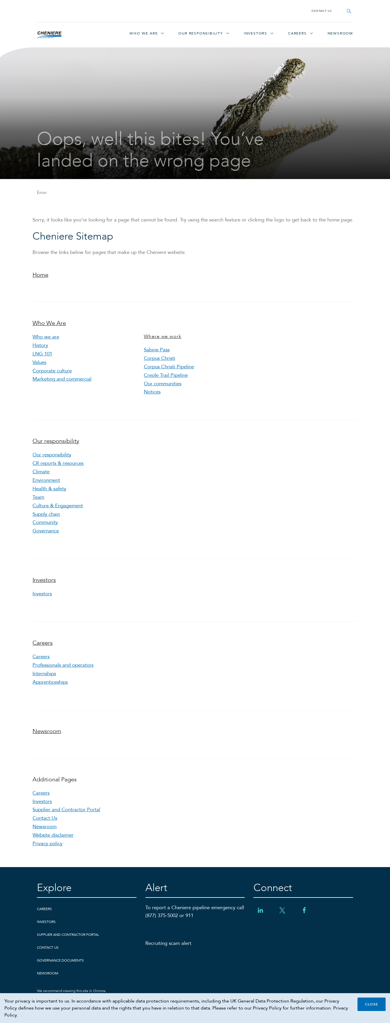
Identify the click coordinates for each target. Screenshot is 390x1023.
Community (45, 522)
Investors (255, 33)
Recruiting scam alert (168, 943)
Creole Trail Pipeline (166, 375)
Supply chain (46, 514)
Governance (46, 530)
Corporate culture (52, 370)
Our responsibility (200, 33)
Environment (46, 480)
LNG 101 (42, 353)
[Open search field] (349, 11)
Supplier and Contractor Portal (66, 809)
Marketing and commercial (62, 379)
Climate (41, 471)
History (40, 345)
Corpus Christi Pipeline (169, 366)
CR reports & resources (58, 463)
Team (38, 497)
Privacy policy (47, 843)
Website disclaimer (53, 835)
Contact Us (321, 11)
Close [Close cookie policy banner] (371, 1004)
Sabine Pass (157, 349)
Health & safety (49, 488)
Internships (44, 673)
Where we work (163, 336)
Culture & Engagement (58, 505)
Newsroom (340, 33)
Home (40, 275)
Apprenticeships (50, 682)
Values (39, 362)
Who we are (46, 336)
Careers (297, 33)
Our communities (162, 383)
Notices (152, 391)
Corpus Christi (159, 358)
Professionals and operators (63, 665)
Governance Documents (60, 960)
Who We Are (144, 33)
